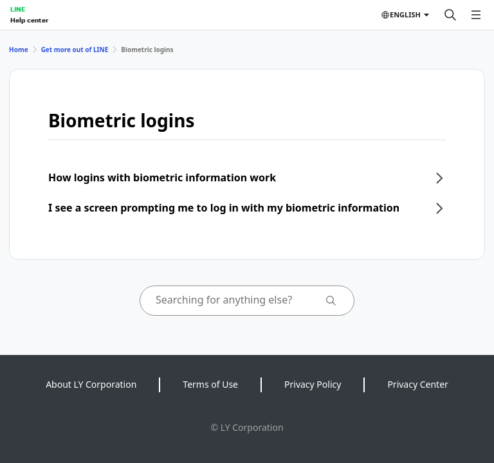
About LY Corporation (91, 384)
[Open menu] (476, 15)
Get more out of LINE (75, 49)
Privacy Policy (312, 384)
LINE (17, 9)
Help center (29, 19)
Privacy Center (417, 384)
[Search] (450, 15)
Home (18, 49)
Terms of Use (210, 384)
